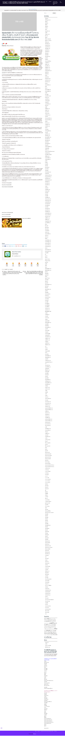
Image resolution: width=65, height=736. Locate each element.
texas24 (46, 376)
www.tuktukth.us (48, 425)
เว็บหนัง (46, 596)
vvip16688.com (47, 417)
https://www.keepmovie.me (48, 680)
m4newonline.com (48, 200)
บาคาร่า (46, 476)
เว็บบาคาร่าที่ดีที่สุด (48, 585)
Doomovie (46, 105)
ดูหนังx (46, 449)
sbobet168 (33, 9)
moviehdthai (47, 230)
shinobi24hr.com (48, 336)
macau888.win (47, 205)
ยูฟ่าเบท (46, 498)
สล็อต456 (46, 517)
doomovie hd (46, 728)
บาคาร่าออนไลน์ (48, 479)
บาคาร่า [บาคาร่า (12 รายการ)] (52, 627)
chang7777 (47, 102)
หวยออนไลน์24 (47, 566)
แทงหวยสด (47, 607)
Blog (46, 1)
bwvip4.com (47, 97)
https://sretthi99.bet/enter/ (50, 151)
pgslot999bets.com (48, 284)
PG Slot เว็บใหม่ (47, 260)
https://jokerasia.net (47, 723)
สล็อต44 (46, 515)
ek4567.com (47, 110)
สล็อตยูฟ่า (46, 539)
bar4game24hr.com (48, 70)
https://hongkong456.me (48, 688)
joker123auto (47, 167)
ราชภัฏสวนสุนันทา (48, 501)
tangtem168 (47, 371)
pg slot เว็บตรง (47, 259)
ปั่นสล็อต (46, 484)
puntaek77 (47, 300)
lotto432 (46, 194)
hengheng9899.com (48, 146)
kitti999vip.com (47, 178)
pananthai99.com (48, 249)
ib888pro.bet (47, 156)
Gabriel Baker (15, 253)
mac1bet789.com (48, 202)
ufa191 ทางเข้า (47, 387)
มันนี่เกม (46, 495)
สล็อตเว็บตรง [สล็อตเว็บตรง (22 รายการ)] (53, 633)
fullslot (46, 127)
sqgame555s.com (48, 357)
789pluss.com (47, 34)
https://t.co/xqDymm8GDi (6, 214)
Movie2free (47, 227)
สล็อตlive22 (47, 531)
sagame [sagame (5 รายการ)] (49, 624)
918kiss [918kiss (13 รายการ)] (48, 618)
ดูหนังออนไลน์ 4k (48, 457)
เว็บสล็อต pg (47, 588)
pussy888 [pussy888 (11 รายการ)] (46, 624)
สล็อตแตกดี (47, 550)
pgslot (46, 276)
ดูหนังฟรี (45, 679)
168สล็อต (46, 23)
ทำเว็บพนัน (47, 474)
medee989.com (47, 211)
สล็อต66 (46, 520)
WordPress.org (47, 647)
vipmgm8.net (47, 414)
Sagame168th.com (48, 322)
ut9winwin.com (47, 406)
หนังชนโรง (47, 561)
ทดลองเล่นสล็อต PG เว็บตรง (49, 466)
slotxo (46, 352)
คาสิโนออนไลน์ (47, 439)
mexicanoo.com (47, 216)
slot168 (46, 349)
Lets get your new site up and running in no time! (55, 3)
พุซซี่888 (46, 493)
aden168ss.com (47, 48)
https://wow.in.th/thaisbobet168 (7, 212)
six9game (46, 341)
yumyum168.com (47, 430)
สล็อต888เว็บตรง (48, 525)
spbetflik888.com (48, 355)
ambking (46, 59)
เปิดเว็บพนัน (47, 574)
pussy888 (45, 668)
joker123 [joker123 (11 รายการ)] (47, 621)
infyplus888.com (48, 157)
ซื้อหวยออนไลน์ (46, 685)
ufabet (46, 395)
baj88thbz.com (47, 67)
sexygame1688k (47, 333)
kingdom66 (47, 173)
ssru (45, 363)
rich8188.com (47, 314)
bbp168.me (47, 72)
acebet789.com (47, 45)
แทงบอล (46, 604)
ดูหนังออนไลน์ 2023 (48, 455)
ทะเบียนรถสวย (47, 468)
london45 (46, 192)
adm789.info (47, 51)
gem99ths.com (47, 135)
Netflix (46, 238)
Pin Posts (61, 2)
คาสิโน (46, 438)
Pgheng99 (46, 273)
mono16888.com (47, 222)
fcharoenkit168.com (48, 118)
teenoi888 (46, 373)
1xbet (45, 711)
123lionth (46, 18)
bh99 (46, 86)
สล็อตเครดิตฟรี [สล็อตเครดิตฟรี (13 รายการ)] (47, 633)
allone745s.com (47, 56)
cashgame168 (47, 100)
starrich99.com (47, 365)
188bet (46, 24)
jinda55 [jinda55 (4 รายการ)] (45, 621)
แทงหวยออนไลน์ (48, 609)
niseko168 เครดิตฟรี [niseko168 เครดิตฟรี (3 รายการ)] (53, 621)
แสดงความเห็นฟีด (48, 645)
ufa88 (46, 390)
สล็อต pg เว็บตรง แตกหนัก (49, 512)
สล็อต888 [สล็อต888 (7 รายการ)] (54, 630)
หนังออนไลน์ (47, 563)
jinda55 (46, 162)
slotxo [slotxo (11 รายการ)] (55, 624)
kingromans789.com (48, 175)
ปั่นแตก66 (46, 485)
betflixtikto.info (47, 78)
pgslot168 (46, 279)
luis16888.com (47, 197)
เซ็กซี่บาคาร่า (47, 571)
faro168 (46, 116)
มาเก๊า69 (46, 496)
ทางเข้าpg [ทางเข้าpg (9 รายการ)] (49, 627)
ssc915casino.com (48, 360)
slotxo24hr (47, 354)
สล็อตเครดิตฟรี (47, 542)
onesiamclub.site (48, 246)
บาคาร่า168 (47, 477)
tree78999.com (47, 384)
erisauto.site (47, 113)
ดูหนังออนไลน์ (47, 452)
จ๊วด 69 (46, 441)
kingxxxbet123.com (48, 176)
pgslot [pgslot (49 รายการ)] (52, 623)
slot (45, 346)
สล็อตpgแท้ (47, 534)
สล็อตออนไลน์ (47, 541)
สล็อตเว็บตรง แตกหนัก (48, 547)
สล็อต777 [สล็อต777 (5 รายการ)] (51, 630)
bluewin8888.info (48, 89)
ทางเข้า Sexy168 (47, 471)
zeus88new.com (47, 436)
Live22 (46, 186)
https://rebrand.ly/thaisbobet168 (7, 186)
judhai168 (46, 170)
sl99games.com (47, 344)
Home (30, 9)
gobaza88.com (47, 138)
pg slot (46, 257)
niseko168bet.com (48, 240)
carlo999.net (47, 99)
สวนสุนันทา (47, 555)
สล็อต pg (46, 509)
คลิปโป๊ (45, 710)
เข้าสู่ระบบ (46, 642)
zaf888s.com (47, 433)
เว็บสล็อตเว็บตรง (47, 593)
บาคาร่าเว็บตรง (47, 482)
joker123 (46, 165)
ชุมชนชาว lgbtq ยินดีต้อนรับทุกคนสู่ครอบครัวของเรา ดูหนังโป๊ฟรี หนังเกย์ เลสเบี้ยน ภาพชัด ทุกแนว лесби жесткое (24, 2)
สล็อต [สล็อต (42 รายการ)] (55, 628)
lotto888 (46, 195)
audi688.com (47, 62)
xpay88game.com (48, 428)
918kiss (46, 37)
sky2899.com (47, 343)
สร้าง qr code (47, 506)
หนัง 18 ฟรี (46, 558)
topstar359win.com (48, 382)
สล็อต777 (46, 522)
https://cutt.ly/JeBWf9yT (26, 218)
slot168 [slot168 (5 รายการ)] (52, 624)
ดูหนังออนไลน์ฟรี (48, 458)
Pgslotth (46, 287)
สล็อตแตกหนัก (47, 552)
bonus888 (46, 94)
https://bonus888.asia (48, 701)
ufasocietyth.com (48, 401)
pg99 (46, 265)
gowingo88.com (47, 143)
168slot (46, 21)
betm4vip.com (47, 81)
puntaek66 (47, 298)
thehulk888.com (47, 379)
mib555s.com (47, 219)
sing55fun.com (47, 338)
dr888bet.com (47, 108)
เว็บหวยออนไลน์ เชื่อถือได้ (49, 599)
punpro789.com (47, 297)
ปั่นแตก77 (46, 487)
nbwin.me (46, 235)
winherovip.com (47, 422)
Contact (50, 1)
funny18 (46, 132)
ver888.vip (47, 411)
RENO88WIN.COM (48, 311)
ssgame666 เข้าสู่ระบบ (48, 362)
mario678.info (47, 208)
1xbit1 (46, 29)
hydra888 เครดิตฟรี (48, 154)
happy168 (46, 145)
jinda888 (46, 164)
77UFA (46, 32)
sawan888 (46, 324)
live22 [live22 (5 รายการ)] (50, 621)
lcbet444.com (47, 181)
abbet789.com (47, 43)
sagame (46, 319)
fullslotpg (46, 129)
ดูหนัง (46, 447)
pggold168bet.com (48, 268)
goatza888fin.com (48, 137)
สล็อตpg (46, 533)
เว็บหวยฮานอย (47, 601)
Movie (46, 224)
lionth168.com (47, 183)
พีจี (45, 490)
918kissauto (47, 42)
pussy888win (47, 306)
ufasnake (46, 400)
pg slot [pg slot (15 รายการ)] (55, 623)
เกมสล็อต (46, 569)
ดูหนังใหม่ (46, 460)
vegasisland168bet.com (49, 409)
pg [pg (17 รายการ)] (49, 623)
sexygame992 (47, 335)
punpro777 (47, 295)
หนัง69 (46, 560)
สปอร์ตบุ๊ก (46, 504)
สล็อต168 (46, 514)
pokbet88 (46, 292)
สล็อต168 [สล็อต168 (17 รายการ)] (48, 630)
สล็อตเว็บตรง (47, 544)
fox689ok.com (47, 124)
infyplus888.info (48, 159)
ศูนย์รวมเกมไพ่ (47, 503)
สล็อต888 (46, 523)
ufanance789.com (48, 398)
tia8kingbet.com (47, 381)
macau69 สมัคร (47, 203)
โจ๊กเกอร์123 (47, 612)
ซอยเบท (46, 444)
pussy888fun (47, 303)
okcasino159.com (48, 243)
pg (45, 254)
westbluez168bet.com (48, 419)
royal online (47, 317)
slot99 (45, 696)
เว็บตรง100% (47, 580)
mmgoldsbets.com (48, 221)
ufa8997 (46, 392)
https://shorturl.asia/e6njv (6, 216)
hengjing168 (47, 148)
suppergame (47, 368)
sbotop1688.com (47, 327)
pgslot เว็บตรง (47, 278)
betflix (46, 75)
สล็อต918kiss (47, 528)
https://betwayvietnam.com (48, 722)
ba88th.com (47, 64)
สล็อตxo (46, 536)
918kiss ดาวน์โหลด (48, 40)
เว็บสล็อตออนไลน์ (48, 590)
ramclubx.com (47, 308)
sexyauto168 (47, 330)
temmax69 (47, 374)
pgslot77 (46, 281)
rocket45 (46, 316)
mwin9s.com (47, 232)
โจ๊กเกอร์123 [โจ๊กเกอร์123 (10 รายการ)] (55, 634)
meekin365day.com (48, 213)
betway (46, 83)
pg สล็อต (46, 262)
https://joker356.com (47, 718)
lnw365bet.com (47, 189)
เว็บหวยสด (46, 598)
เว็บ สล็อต (46, 577)
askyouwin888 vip (48, 61)
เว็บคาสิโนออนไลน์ (48, 579)
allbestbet (46, 53)
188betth (46, 26)
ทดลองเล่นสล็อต (47, 463)
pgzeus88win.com (48, 289)
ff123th (46, 121)
